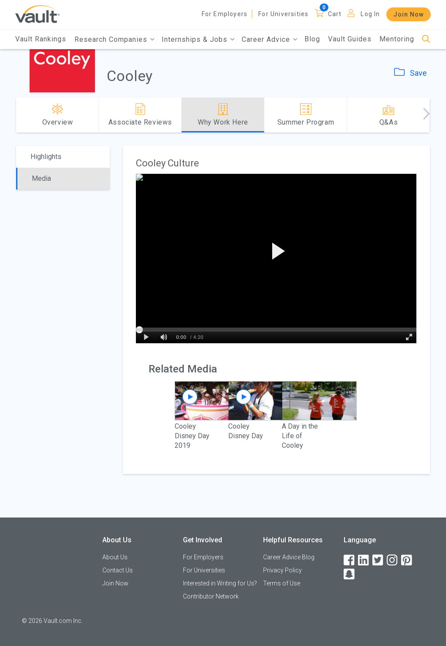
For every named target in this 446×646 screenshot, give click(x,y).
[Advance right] (426, 115)
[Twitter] (378, 560)
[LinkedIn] (364, 560)
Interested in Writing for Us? (220, 583)
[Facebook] (350, 560)
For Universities (283, 13)
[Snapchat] (350, 574)
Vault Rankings (40, 39)
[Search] (426, 39)
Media (41, 178)
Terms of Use (281, 583)
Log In (370, 13)
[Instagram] (393, 560)
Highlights (45, 156)
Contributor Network (211, 596)
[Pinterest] (407, 560)
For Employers (225, 13)
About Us (115, 557)
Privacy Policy (282, 570)
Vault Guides (350, 39)
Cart (335, 13)
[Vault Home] (37, 14)
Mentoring (396, 39)
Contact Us (117, 570)
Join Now (408, 14)
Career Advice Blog (288, 557)
